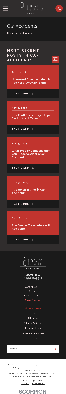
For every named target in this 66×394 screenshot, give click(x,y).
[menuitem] (25, 383)
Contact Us (33, 338)
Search (13, 348)
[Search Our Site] (55, 349)
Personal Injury (33, 328)
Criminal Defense (33, 323)
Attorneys (33, 318)
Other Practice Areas (33, 333)
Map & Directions (33, 300)
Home (33, 313)
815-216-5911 (33, 278)
